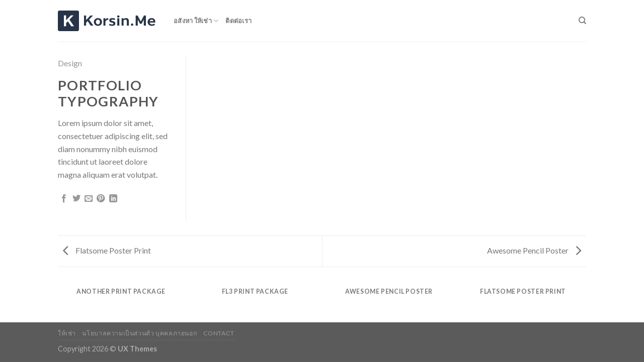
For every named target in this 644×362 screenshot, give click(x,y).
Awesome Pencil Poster (534, 250)
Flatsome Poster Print (107, 250)
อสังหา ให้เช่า (196, 21)
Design (70, 63)
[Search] (582, 20)
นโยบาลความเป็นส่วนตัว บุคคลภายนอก (139, 333)
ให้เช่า (67, 333)
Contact (218, 333)
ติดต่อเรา (238, 21)
